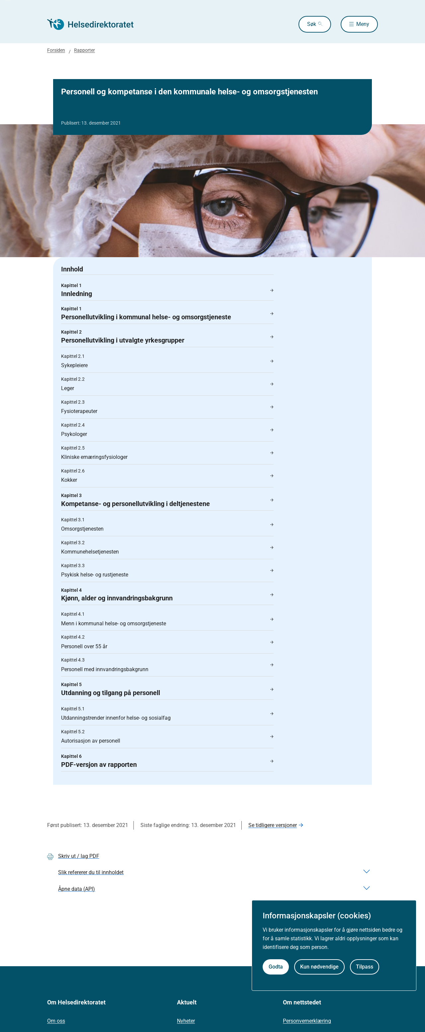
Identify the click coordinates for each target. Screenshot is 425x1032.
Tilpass (364, 967)
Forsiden (56, 50)
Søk (311, 24)
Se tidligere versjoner (272, 825)
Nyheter (186, 1021)
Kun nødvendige (319, 967)
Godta (276, 967)
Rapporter (84, 50)
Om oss (56, 1021)
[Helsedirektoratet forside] (95, 24)
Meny (362, 24)
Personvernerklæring (307, 1021)
